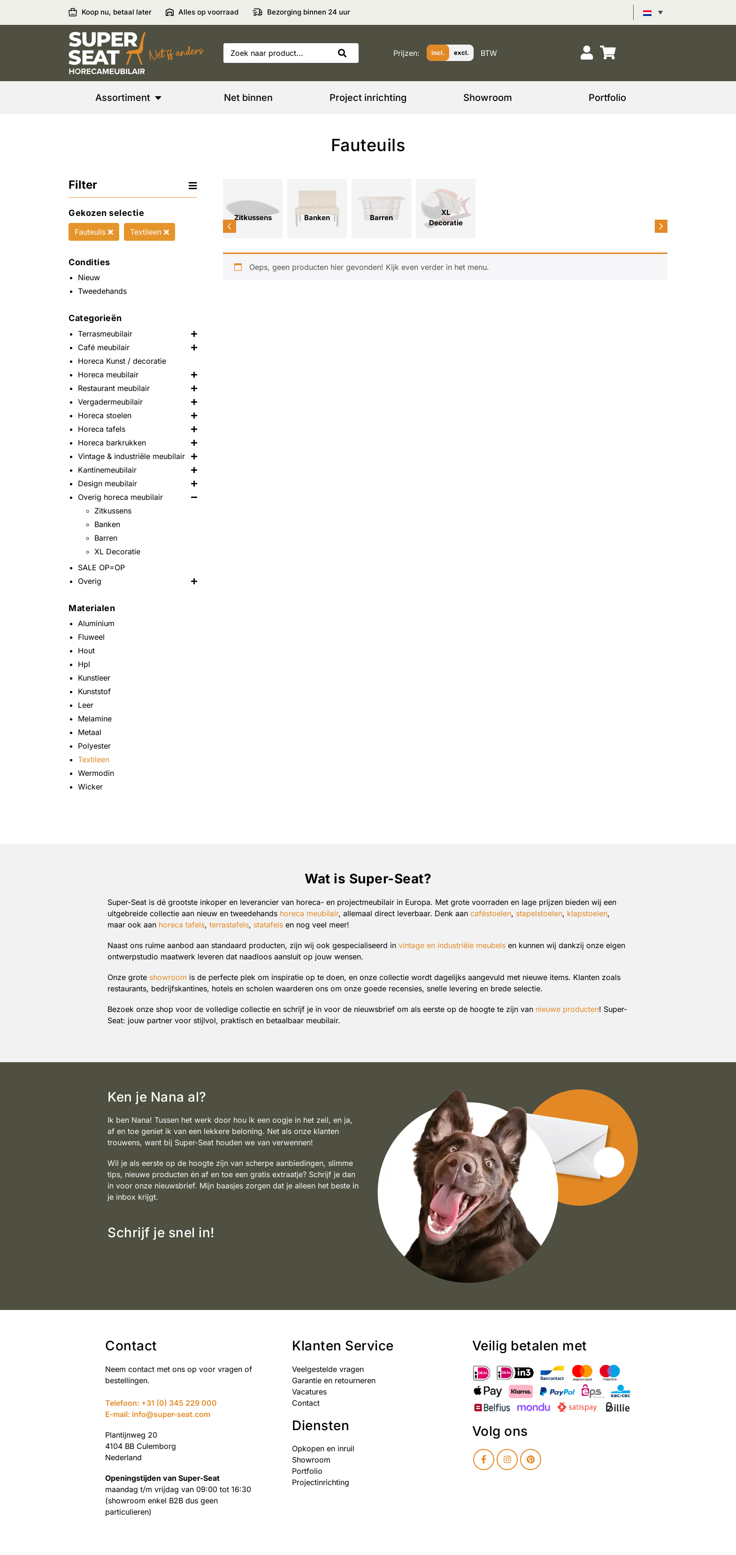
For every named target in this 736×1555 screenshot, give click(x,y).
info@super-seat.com (171, 1414)
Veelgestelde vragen (328, 1369)
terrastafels (229, 924)
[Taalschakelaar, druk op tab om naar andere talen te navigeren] (652, 12)
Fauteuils (94, 232)
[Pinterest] (530, 1459)
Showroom (311, 1459)
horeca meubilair (309, 913)
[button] (344, 53)
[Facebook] (483, 1459)
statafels (268, 924)
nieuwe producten (567, 1009)
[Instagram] (507, 1459)
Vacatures (309, 1391)
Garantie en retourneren (334, 1380)
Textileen (149, 232)
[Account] (587, 52)
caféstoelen (490, 913)
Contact (306, 1403)
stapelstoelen (539, 913)
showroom (168, 977)
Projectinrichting (320, 1482)
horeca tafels (182, 924)
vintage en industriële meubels (452, 945)
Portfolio (307, 1471)
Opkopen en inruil (323, 1448)
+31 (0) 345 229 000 (179, 1403)
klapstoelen (587, 913)
